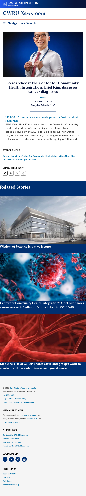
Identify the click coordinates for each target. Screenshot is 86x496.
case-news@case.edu (11, 422)
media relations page (28, 415)
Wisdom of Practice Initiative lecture (25, 246)
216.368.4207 (32, 418)
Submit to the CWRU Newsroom (16, 446)
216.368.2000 (8, 395)
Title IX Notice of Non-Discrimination (18, 402)
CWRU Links (9, 469)
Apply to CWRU (9, 474)
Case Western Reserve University (22, 388)
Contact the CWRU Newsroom (15, 435)
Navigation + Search (18, 24)
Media (35, 159)
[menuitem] (43, 435)
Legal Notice (8, 399)
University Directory (11, 484)
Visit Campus (8, 481)
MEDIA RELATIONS (13, 410)
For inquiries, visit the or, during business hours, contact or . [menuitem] (22, 418)
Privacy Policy (20, 399)
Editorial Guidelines (11, 438)
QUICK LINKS (10, 430)
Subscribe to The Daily (12, 442)
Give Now (6, 477)
